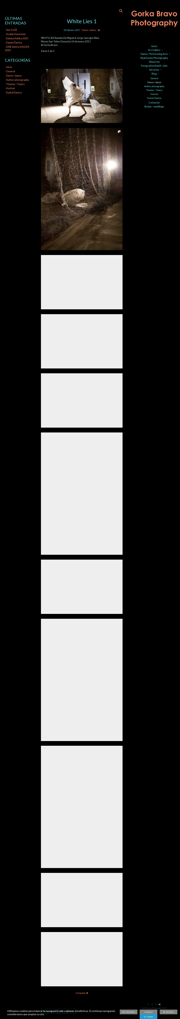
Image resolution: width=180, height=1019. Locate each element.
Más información (128, 1012)
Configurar (148, 1012)
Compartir (82, 993)
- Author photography (17, 79)
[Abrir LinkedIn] (155, 1004)
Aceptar (148, 1017)
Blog (154, 73)
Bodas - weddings (154, 106)
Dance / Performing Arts (154, 53)
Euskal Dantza (154, 98)
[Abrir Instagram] (152, 1004)
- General (10, 71)
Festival (154, 94)
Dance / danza (154, 82)
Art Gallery (154, 50)
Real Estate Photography (154, 57)
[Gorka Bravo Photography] (154, 20)
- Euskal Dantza (13, 92)
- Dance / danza (13, 75)
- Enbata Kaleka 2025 (16, 38)
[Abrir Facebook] (148, 1004)
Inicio (154, 46)
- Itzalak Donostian (15, 34)
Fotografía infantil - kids (154, 65)
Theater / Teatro (154, 90)
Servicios (154, 69)
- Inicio (8, 67)
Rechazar (168, 1012)
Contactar (154, 102)
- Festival (10, 88)
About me (154, 61)
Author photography (154, 86)
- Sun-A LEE (11, 29)
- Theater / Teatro (15, 84)
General (154, 78)
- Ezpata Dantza (13, 42)
